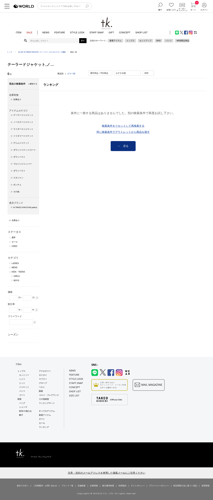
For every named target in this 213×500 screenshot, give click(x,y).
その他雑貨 (44, 399)
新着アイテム (115, 40)
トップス (130, 40)
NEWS (45, 32)
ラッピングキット (47, 403)
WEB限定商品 (183, 40)
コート (22, 395)
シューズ (23, 407)
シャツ (22, 379)
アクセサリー (45, 371)
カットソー (24, 375)
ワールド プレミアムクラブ (41, 457)
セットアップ (145, 40)
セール (15, 242)
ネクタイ (43, 375)
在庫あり (16, 220)
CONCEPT (124, 32)
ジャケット (24, 387)
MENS (14, 267)
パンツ (169, 40)
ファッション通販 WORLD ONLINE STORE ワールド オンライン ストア (23, 6)
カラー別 (71, 73)
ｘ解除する (32, 84)
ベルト (42, 387)
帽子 (21, 415)
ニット (22, 383)
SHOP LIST (141, 32)
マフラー (43, 379)
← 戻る (123, 146)
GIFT (111, 32)
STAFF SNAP (97, 32)
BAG (158, 40)
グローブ (43, 383)
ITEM (18, 32)
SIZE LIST (74, 395)
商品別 (60, 73)
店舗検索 (82, 486)
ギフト (42, 419)
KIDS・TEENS (18, 272)
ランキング (44, 427)
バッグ (22, 403)
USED (14, 246)
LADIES (15, 263)
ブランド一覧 (67, 486)
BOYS (16, 280)
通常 (14, 237)
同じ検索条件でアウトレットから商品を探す (123, 132)
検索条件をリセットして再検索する (123, 126)
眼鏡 (41, 391)
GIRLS (17, 276)
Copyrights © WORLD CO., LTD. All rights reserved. (106, 493)
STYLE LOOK (77, 32)
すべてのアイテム (47, 411)
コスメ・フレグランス (49, 395)
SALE (29, 32)
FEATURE (59, 32)
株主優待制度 (108, 486)
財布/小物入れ (25, 411)
